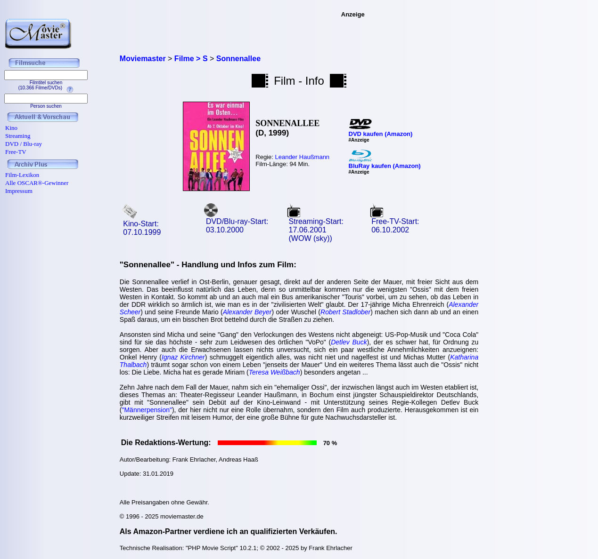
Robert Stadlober (345, 312)
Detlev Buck (349, 342)
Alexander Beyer (247, 312)
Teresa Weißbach (274, 372)
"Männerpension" (147, 410)
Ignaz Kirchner (183, 357)
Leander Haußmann (302, 156)
